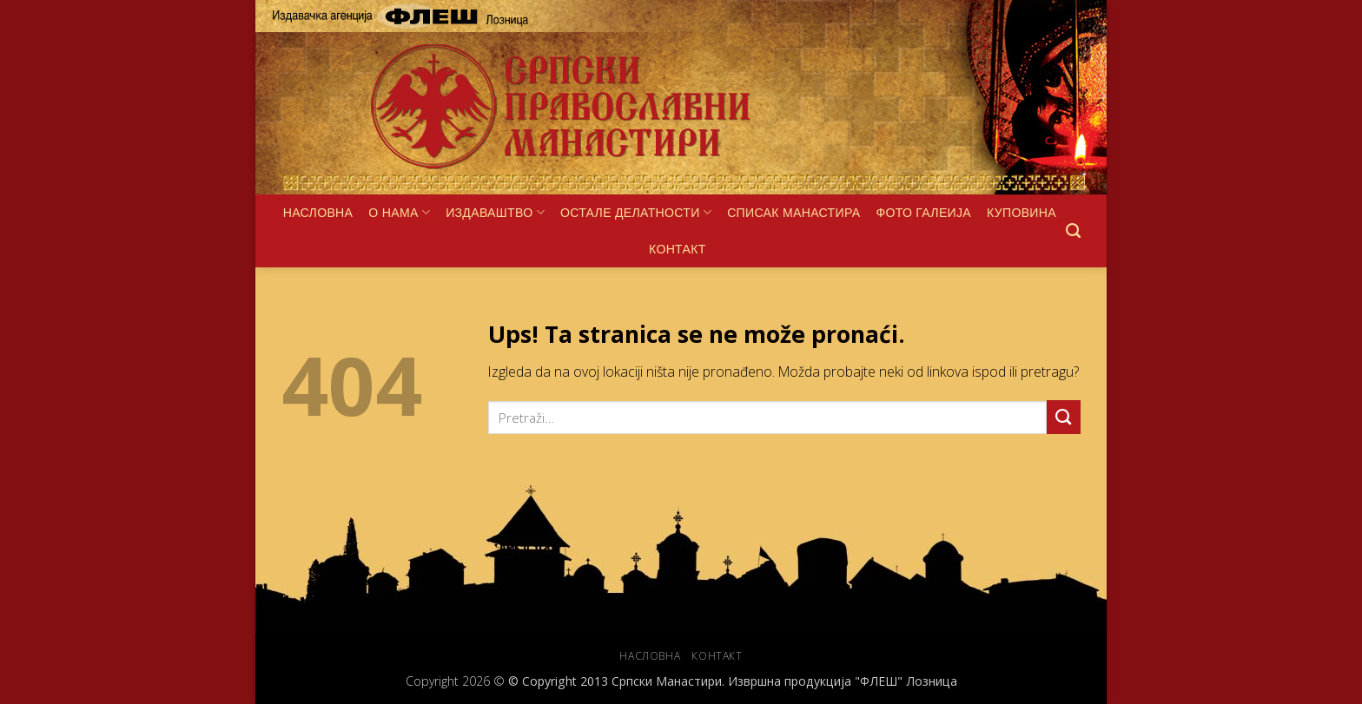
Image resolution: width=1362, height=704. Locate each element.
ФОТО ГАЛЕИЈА (923, 213)
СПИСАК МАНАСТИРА (793, 213)
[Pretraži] (1073, 231)
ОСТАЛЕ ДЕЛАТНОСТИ (635, 212)
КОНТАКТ (677, 249)
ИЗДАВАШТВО (495, 212)
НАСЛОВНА (318, 213)
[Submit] (1064, 417)
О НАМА (399, 212)
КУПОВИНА (1021, 213)
